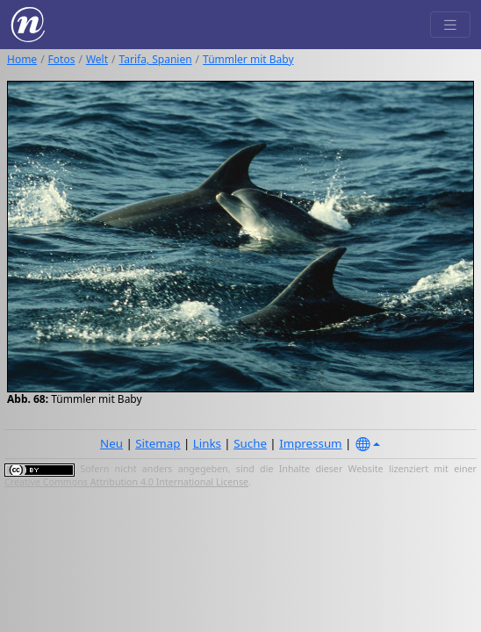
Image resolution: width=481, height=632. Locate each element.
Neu (111, 443)
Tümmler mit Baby (248, 59)
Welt (97, 59)
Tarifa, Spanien (155, 59)
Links (207, 443)
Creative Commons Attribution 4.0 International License (126, 482)
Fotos (61, 59)
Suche (250, 443)
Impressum (310, 443)
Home (22, 59)
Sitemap (157, 443)
